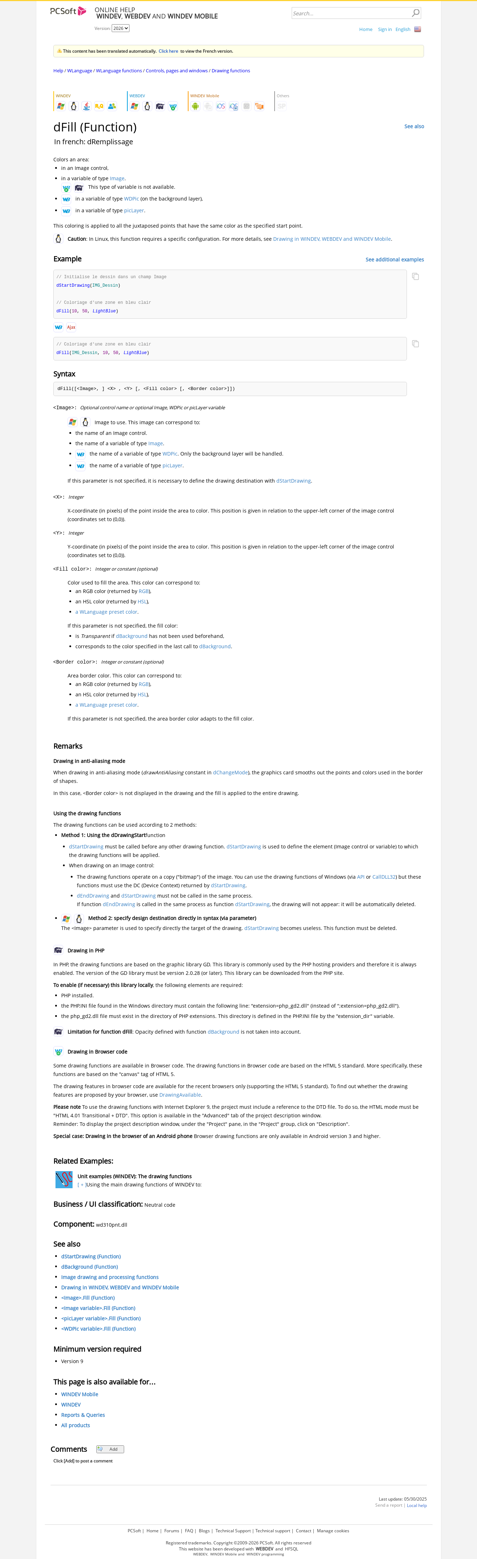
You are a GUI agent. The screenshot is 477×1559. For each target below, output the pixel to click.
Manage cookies (333, 1531)
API (361, 878)
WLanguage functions (119, 70)
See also (414, 126)
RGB (144, 593)
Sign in (385, 29)
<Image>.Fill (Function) (88, 1299)
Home (365, 29)
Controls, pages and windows (177, 70)
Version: (103, 28)
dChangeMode (230, 774)
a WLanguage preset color (106, 613)
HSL (142, 603)
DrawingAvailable (180, 1096)
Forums (171, 1531)
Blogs (204, 1531)
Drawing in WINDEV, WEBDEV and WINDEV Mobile (332, 238)
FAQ (189, 1531)
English (403, 29)
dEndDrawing (93, 897)
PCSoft (134, 1531)
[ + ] (81, 1186)
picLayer (134, 210)
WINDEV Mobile (79, 1396)
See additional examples (395, 259)
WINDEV (70, 1406)
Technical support (272, 1531)
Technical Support (233, 1531)
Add (107, 1451)
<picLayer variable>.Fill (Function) (101, 1320)
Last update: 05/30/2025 (403, 1501)
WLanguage (79, 70)
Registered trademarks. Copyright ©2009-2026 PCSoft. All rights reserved (238, 1543)
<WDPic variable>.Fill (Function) (98, 1330)
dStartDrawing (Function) (91, 1258)
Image (117, 178)
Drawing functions (231, 70)
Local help (417, 1508)
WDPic (131, 198)
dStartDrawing (293, 482)
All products (75, 1427)
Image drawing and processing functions (110, 1279)
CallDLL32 (384, 878)
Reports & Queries (83, 1417)
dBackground (132, 638)
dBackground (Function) (89, 1269)
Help (58, 70)
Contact (303, 1531)
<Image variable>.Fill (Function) (98, 1310)
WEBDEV (200, 1554)
